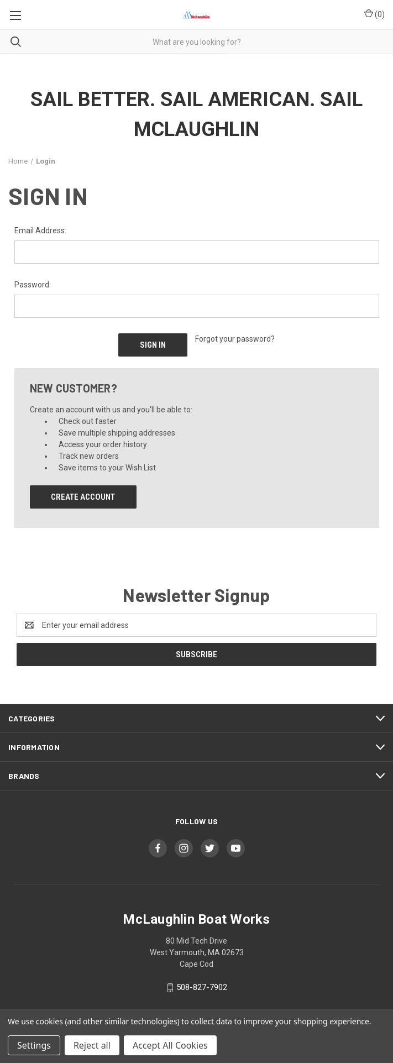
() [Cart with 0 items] (374, 14)
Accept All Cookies (170, 1045)
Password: (32, 284)
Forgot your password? (235, 338)
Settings (34, 1045)
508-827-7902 (201, 987)
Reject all (92, 1045)
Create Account (83, 497)
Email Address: (40, 230)
